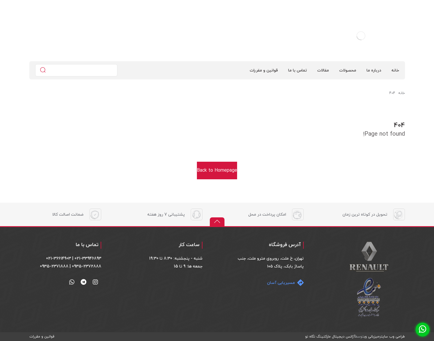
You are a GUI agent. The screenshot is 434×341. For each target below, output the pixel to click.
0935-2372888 (86, 266)
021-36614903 (58, 258)
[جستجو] (43, 70)
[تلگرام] (83, 282)
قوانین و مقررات (41, 336)
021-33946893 (88, 258)
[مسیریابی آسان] (284, 282)
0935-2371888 (54, 266)
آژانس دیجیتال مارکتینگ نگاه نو (330, 336)
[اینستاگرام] (95, 282)
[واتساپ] (72, 282)
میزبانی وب (371, 336)
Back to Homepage (217, 170)
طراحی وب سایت (393, 336)
